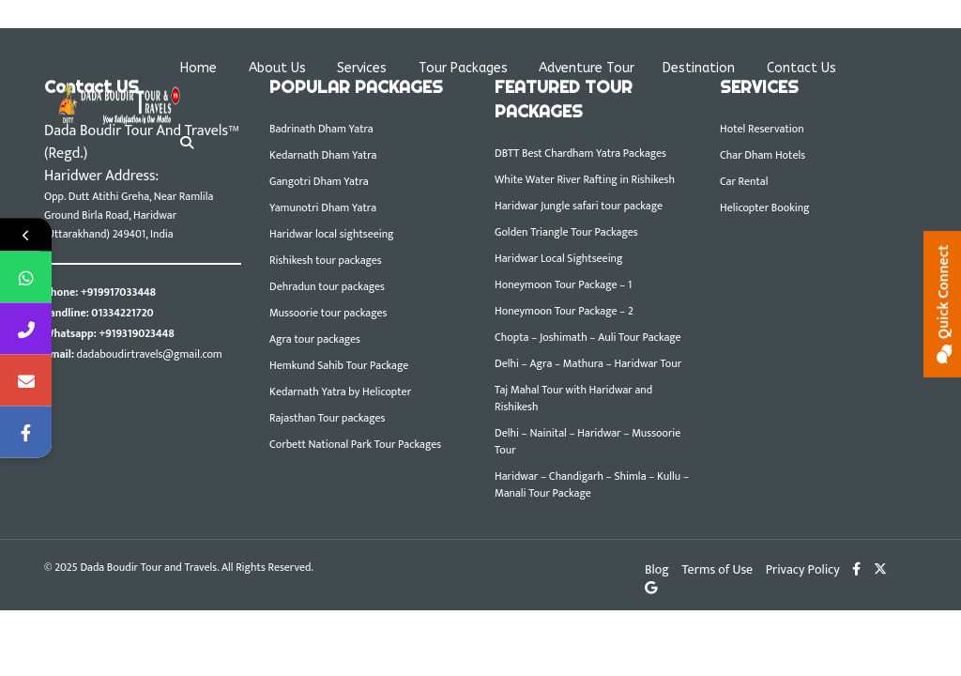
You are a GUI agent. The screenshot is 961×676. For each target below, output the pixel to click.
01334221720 (122, 312)
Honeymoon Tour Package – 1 (563, 284)
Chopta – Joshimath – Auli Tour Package (588, 337)
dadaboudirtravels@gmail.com (149, 354)
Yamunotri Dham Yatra (322, 207)
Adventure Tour (586, 68)
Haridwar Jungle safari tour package (579, 205)
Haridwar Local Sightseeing (558, 258)
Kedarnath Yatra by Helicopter (340, 391)
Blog (657, 569)
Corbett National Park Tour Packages (355, 444)
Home (198, 68)
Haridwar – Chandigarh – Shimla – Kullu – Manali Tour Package (592, 484)
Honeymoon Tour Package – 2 (564, 310)
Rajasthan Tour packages (327, 417)
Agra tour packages (314, 338)
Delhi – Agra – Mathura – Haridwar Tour (588, 363)
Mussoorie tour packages (328, 312)
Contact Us (801, 68)
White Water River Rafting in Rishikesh (585, 179)
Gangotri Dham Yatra (319, 181)
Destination (699, 68)
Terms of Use (717, 569)
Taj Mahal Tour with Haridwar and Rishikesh (573, 398)
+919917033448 (118, 292)
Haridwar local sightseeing (331, 233)
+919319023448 (136, 333)
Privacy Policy (803, 569)
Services (362, 68)
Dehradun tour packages (327, 286)
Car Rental (744, 181)
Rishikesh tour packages (325, 260)
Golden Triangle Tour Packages (566, 231)
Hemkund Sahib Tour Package (338, 365)
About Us (277, 68)
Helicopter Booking (765, 207)
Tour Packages (463, 68)
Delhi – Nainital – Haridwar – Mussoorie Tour (587, 441)
